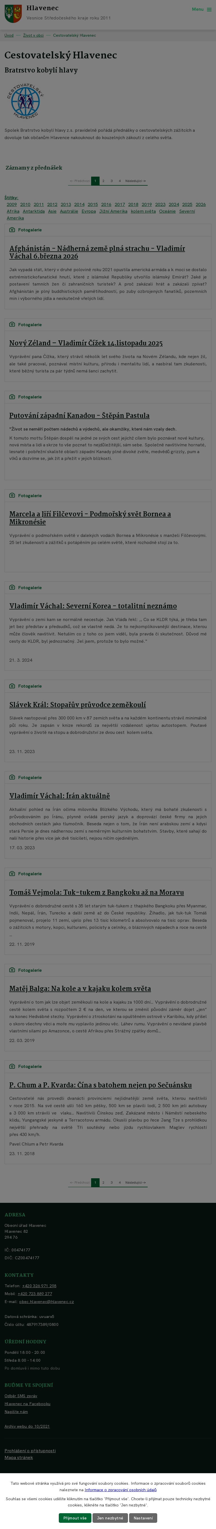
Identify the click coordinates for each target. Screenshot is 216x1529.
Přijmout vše (75, 1518)
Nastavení (143, 1518)
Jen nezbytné (110, 1518)
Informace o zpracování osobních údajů (121, 1489)
